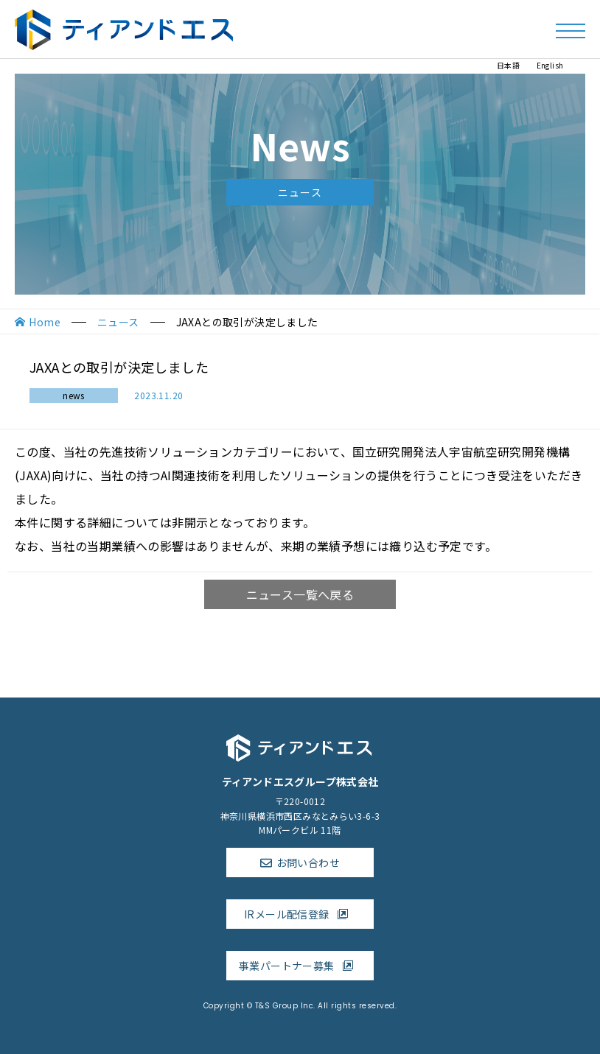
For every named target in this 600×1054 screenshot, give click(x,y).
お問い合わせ (308, 862)
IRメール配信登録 (300, 914)
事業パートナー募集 (300, 965)
